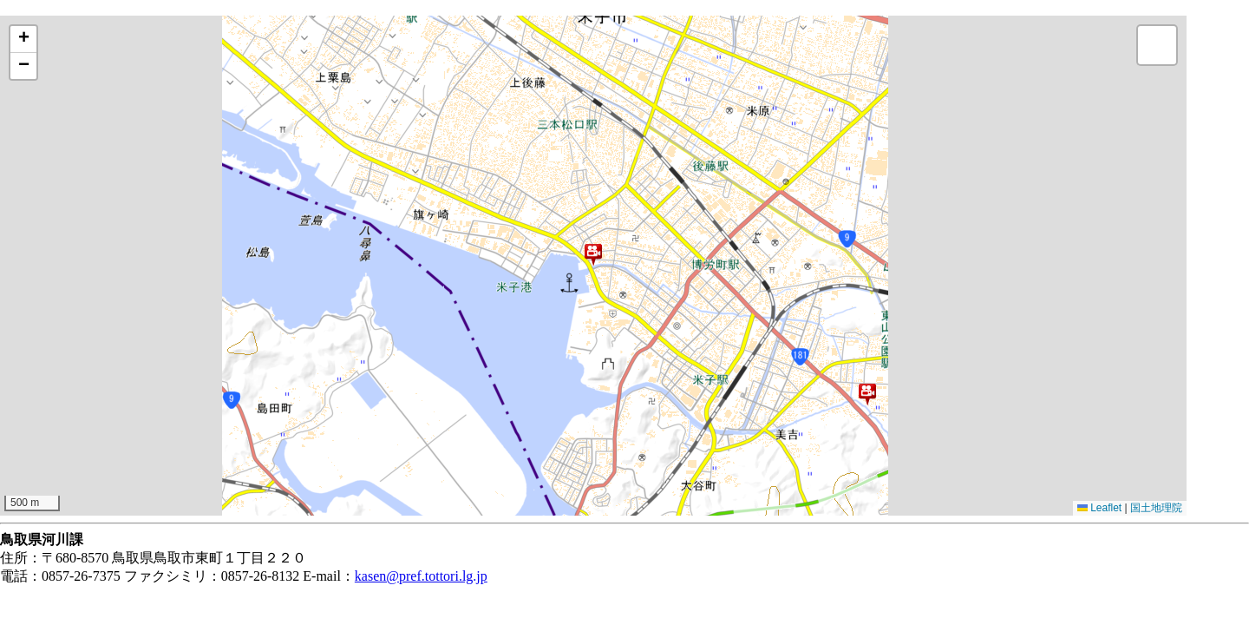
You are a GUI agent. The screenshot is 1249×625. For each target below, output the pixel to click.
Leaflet (1099, 508)
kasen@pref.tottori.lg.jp (421, 576)
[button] (593, 254)
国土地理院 (1156, 508)
